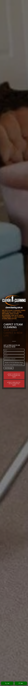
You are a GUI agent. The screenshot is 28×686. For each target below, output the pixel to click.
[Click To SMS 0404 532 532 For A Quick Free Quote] (14, 383)
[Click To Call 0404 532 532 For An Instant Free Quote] (14, 375)
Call (7, 683)
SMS (21, 683)
